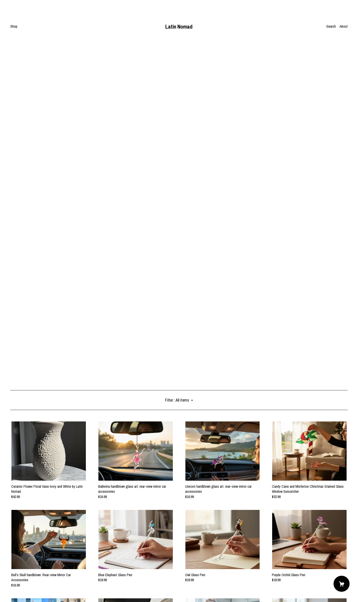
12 (203, 541)
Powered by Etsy (22, 589)
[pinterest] (12, 563)
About (344, 26)
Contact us (18, 571)
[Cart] (342, 584)
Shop (13, 26)
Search (331, 26)
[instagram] (19, 563)
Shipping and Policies (25, 576)
